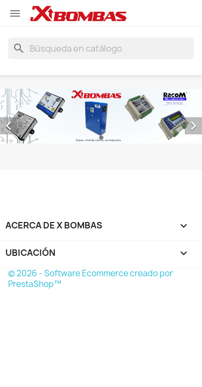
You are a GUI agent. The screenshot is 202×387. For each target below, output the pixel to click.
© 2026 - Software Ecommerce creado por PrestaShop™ (90, 279)
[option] (101, 116)
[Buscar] (101, 48)
